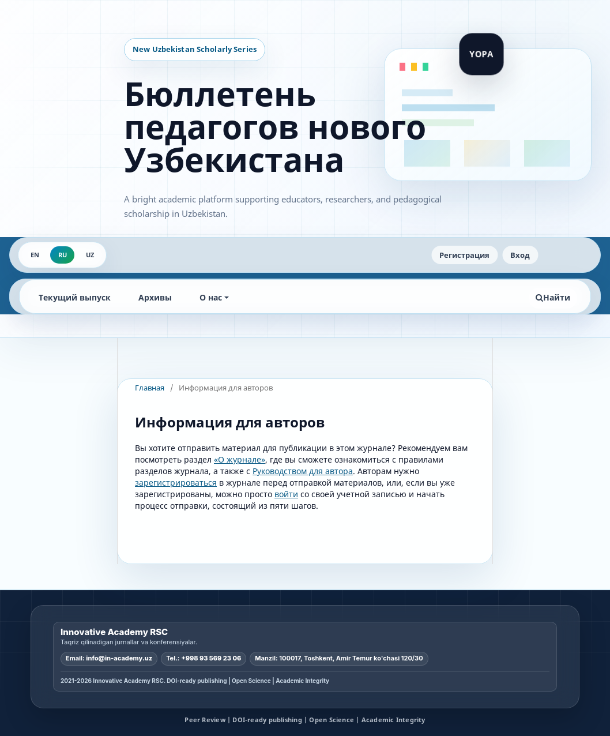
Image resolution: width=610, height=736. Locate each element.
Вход (520, 255)
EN (35, 254)
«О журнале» (239, 459)
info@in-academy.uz (119, 658)
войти (286, 494)
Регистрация (464, 255)
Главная (149, 387)
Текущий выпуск (75, 297)
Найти (553, 297)
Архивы (155, 297)
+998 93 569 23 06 (211, 658)
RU (62, 254)
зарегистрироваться (176, 482)
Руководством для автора (303, 470)
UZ (90, 254)
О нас (210, 297)
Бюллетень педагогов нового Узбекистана (275, 127)
